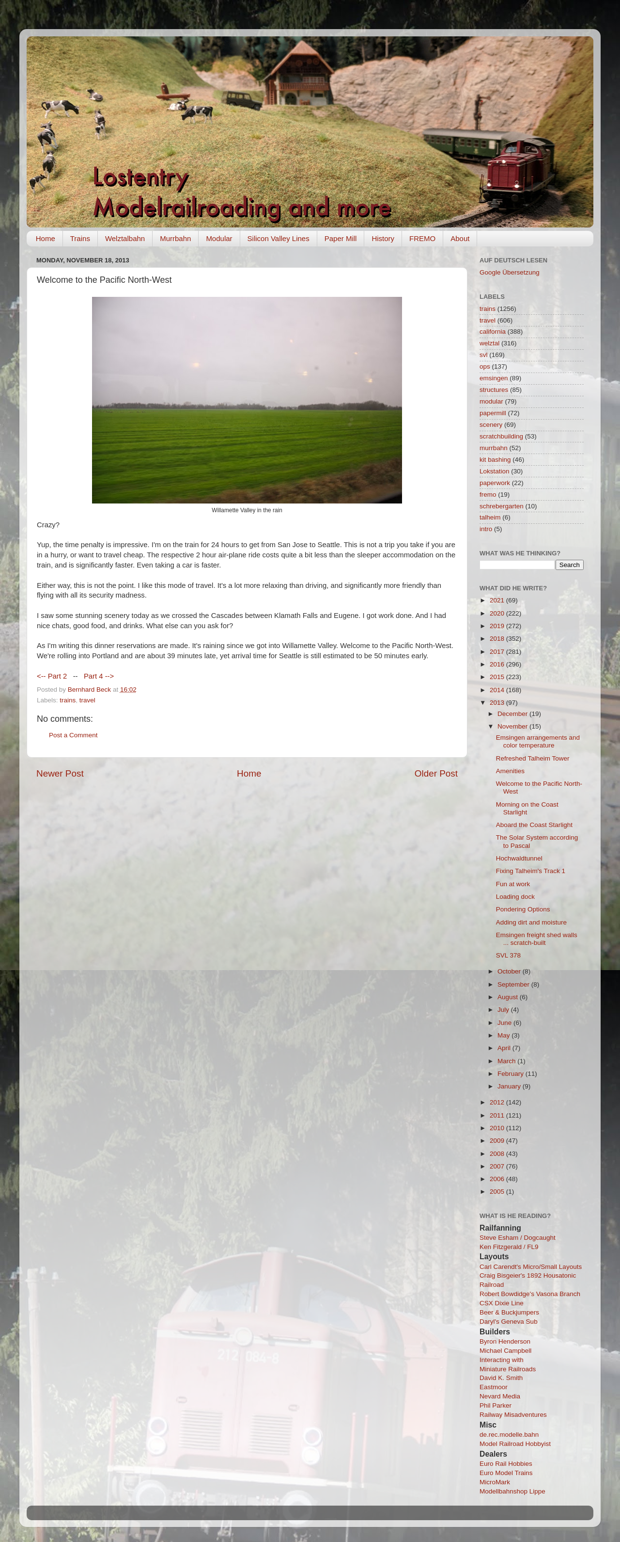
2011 (498, 1115)
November (513, 726)
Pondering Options (523, 909)
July (504, 1009)
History (383, 238)
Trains (80, 238)
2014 (498, 690)
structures (494, 389)
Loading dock (515, 896)
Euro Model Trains (506, 1473)
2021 (498, 600)
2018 (498, 638)
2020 (498, 613)
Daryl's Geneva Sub (509, 1321)
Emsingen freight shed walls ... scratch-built (536, 938)
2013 (498, 702)
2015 (498, 677)
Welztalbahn (125, 238)
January (510, 1086)
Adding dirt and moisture (531, 922)
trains (68, 700)
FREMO (422, 238)
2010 (498, 1128)
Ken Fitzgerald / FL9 (509, 1246)
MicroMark (495, 1482)
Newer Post (60, 773)
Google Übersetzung (510, 272)
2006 (498, 1179)
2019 (498, 626)
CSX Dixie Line (502, 1303)
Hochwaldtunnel (519, 858)
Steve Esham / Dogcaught (518, 1237)
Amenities (510, 771)
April (504, 1048)
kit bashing (495, 459)
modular (491, 401)
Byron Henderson (505, 1341)
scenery (491, 424)
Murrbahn (175, 238)
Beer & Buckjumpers (509, 1312)
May (504, 1035)
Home (45, 238)
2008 (498, 1153)
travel (87, 700)
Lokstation (495, 471)
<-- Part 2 (52, 676)
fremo (488, 494)
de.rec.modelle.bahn (509, 1434)
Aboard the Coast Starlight (534, 824)
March (507, 1061)
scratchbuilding (501, 436)
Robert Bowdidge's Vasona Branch (530, 1294)
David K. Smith (501, 1377)
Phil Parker (496, 1405)
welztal (489, 343)
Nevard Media (500, 1396)
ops (485, 366)
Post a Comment (73, 735)
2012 (498, 1102)
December (513, 713)
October (510, 971)
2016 (498, 664)
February (511, 1073)
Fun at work (513, 884)
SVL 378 (508, 955)
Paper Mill (341, 238)
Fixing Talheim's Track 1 (530, 871)
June (505, 1022)
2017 (498, 651)
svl (484, 354)
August (508, 997)
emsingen (494, 378)
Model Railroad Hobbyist (515, 1443)
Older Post (436, 773)
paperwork (495, 483)
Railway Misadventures (513, 1414)
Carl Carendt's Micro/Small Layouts (531, 1266)
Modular (219, 238)
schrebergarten (502, 506)
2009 (498, 1140)
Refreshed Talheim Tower (533, 758)
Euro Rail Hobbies (506, 1463)
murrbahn (494, 448)
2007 (498, 1166)
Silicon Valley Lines (279, 238)
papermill (493, 413)
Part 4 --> (99, 676)
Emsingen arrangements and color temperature (538, 741)
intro (486, 529)
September (514, 984)
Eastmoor (494, 1387)
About (459, 238)
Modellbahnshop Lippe (512, 1491)
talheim (490, 517)
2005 (498, 1191)
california (493, 331)
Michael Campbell (505, 1350)
